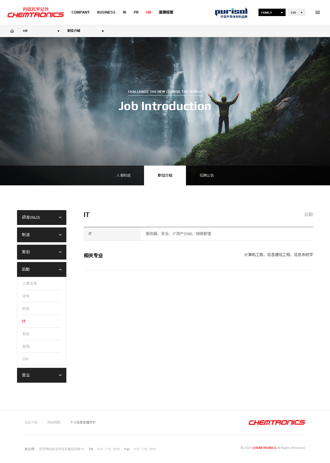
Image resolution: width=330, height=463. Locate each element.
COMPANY (81, 12)
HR (148, 12)
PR (136, 12)
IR (124, 12)
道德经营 (166, 12)
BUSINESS (106, 12)
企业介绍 (31, 422)
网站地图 (53, 422)
